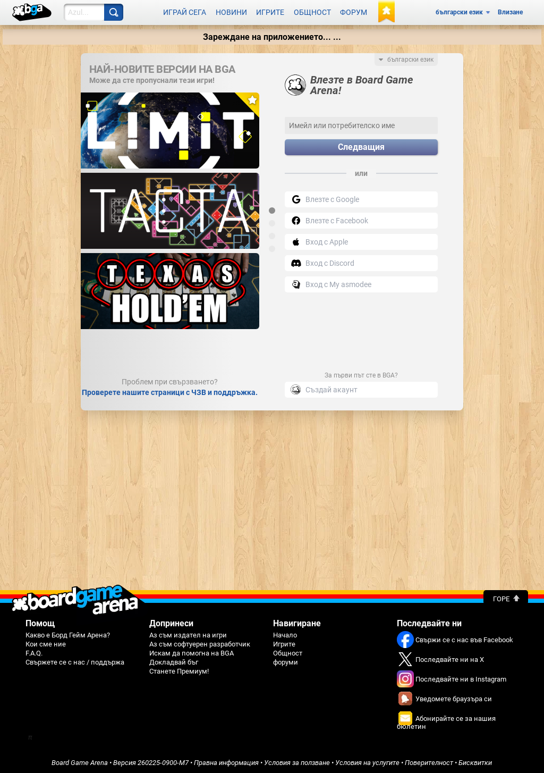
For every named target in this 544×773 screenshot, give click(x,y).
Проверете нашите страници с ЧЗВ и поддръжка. (170, 390)
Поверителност (429, 760)
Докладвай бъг (173, 660)
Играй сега (184, 11)
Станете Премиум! (179, 669)
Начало (285, 633)
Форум (353, 11)
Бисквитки (475, 760)
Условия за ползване (297, 760)
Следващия (361, 145)
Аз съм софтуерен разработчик (199, 642)
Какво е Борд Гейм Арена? (68, 633)
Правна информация (226, 760)
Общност (312, 11)
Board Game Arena (80, 760)
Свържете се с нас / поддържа (75, 660)
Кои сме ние (46, 642)
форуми (285, 660)
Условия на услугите (367, 760)
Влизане (510, 11)
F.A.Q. (34, 651)
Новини (231, 11)
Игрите (270, 11)
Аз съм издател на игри (188, 633)
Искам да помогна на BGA (191, 651)
